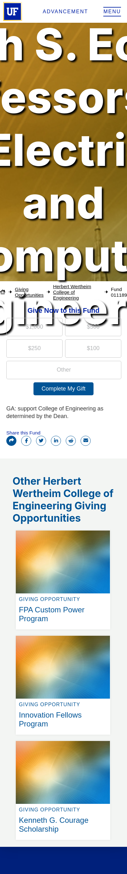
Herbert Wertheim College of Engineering (72, 292)
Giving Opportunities (29, 292)
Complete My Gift (63, 388)
